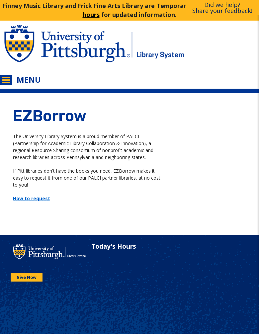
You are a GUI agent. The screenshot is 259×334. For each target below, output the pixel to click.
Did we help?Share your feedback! (222, 8)
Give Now (27, 277)
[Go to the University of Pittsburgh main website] (65, 48)
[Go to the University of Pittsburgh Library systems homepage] (194, 48)
